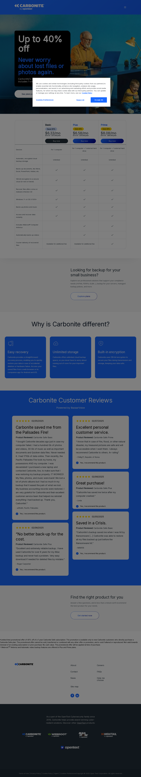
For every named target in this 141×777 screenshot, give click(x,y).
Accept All (99, 100)
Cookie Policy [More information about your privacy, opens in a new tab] (87, 93)
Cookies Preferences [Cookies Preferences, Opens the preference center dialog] (44, 100)
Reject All (80, 100)
